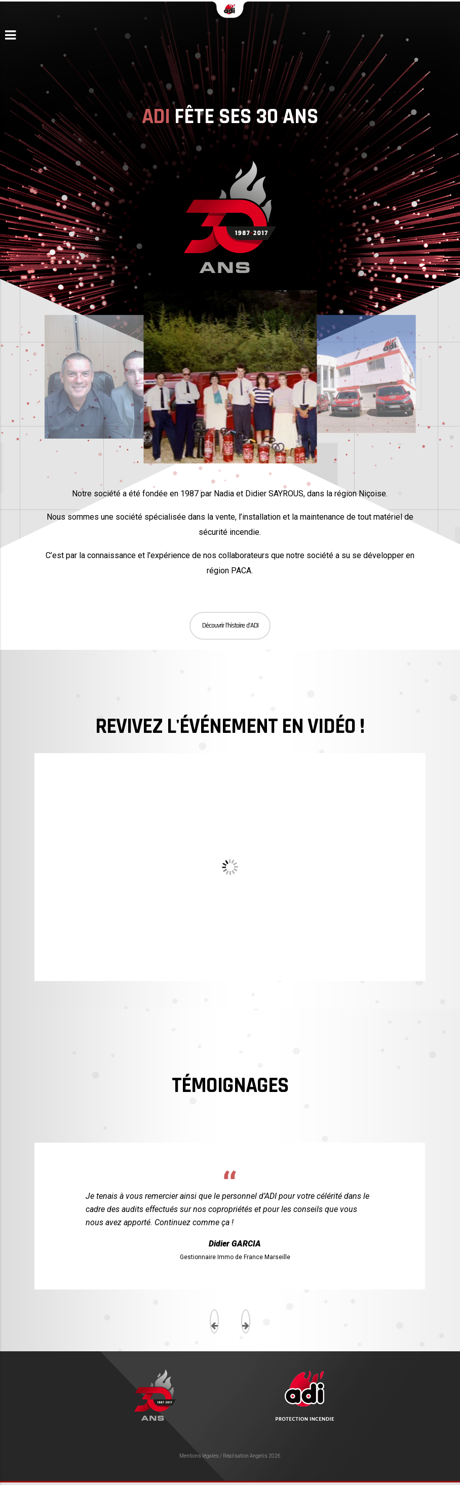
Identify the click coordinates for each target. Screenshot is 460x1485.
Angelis (258, 1456)
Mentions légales (199, 1456)
